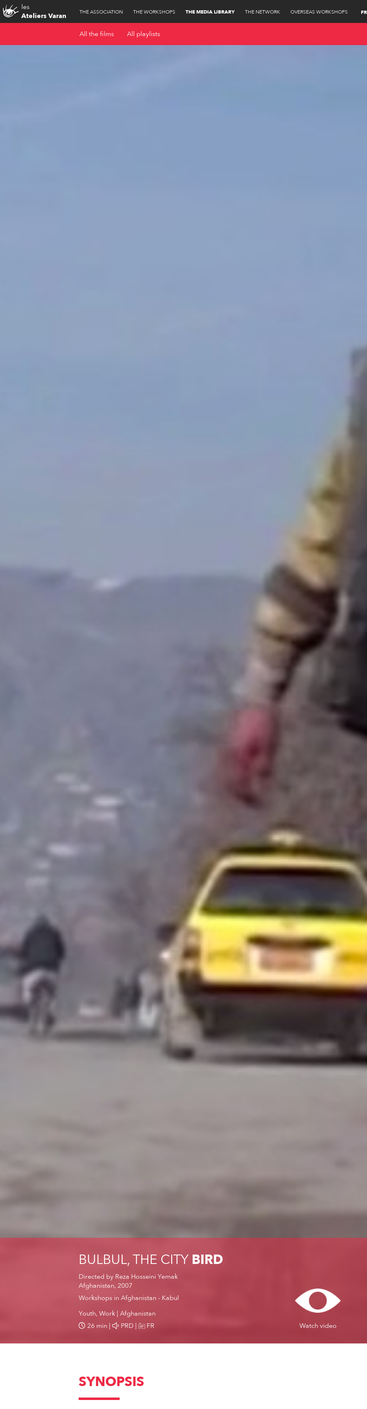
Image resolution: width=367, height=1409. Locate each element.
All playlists (143, 34)
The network (262, 12)
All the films (96, 34)
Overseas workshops (319, 12)
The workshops (154, 12)
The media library (210, 12)
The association (101, 12)
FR (364, 12)
